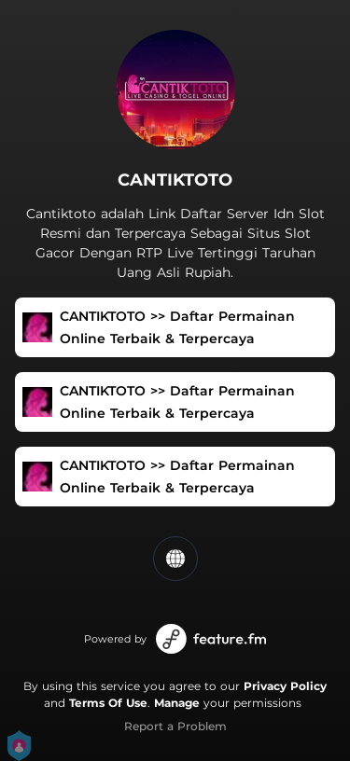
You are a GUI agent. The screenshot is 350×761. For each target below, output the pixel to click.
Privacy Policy (285, 686)
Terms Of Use (108, 703)
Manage (177, 703)
